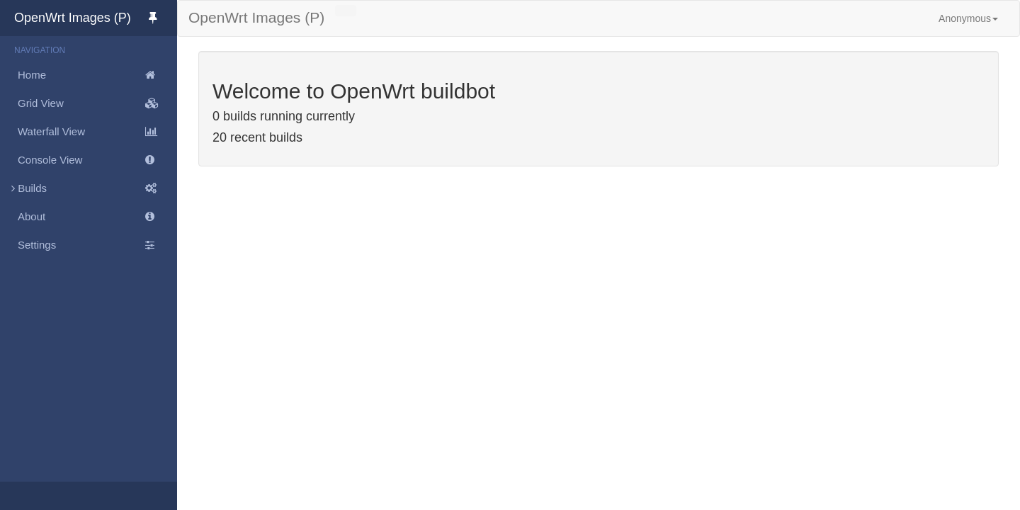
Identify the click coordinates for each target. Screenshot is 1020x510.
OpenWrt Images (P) (95, 17)
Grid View (97, 103)
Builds (88, 188)
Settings (97, 245)
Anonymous (968, 18)
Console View (97, 160)
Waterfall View (97, 132)
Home (97, 75)
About (97, 217)
